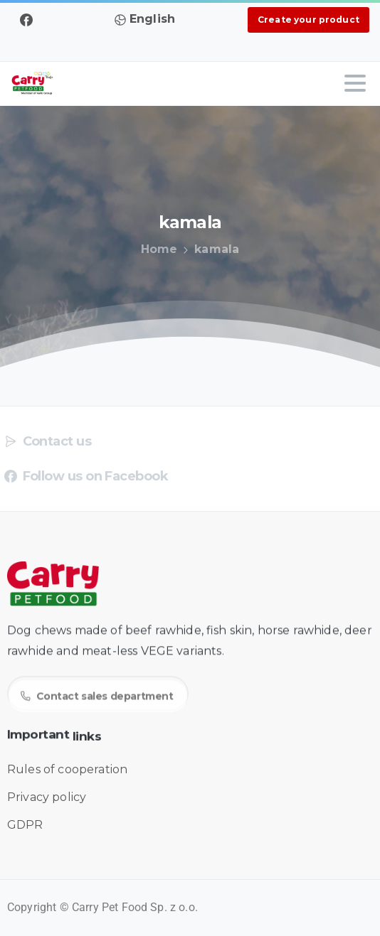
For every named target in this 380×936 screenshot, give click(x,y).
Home (157, 249)
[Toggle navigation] (355, 83)
